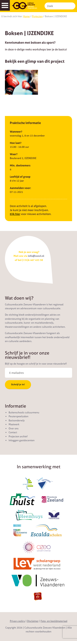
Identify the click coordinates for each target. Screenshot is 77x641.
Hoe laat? (15, 143)
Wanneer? (16, 131)
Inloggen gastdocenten (21, 440)
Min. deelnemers (20, 165)
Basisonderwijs (17, 420)
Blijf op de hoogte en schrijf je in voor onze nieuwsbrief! (36, 363)
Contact (13, 432)
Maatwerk (14, 424)
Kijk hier (15, 214)
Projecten (37, 16)
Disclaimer (33, 621)
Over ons (13, 428)
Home (26, 16)
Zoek (71, 6)
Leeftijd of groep (20, 176)
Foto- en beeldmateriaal (54, 621)
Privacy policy (17, 621)
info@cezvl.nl (36, 256)
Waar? (13, 154)
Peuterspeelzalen (18, 416)
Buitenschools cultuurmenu (24, 412)
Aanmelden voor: (20, 188)
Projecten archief (18, 436)
